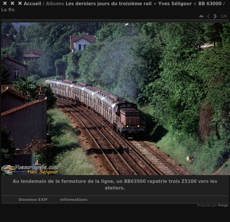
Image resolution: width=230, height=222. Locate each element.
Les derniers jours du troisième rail (108, 3)
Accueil (32, 3)
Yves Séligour (175, 3)
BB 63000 (210, 3)
